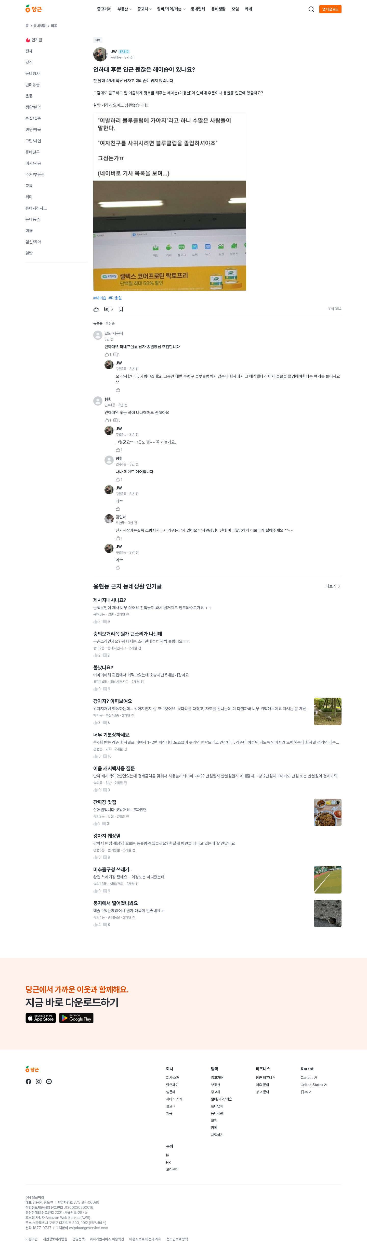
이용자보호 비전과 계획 (145, 1239)
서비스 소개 (174, 1099)
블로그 (170, 1106)
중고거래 (104, 9)
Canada (309, 1078)
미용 (97, 40)
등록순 (97, 323)
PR (168, 1162)
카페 (248, 9)
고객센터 (172, 1169)
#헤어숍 (100, 298)
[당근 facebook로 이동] (28, 1081)
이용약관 (31, 1239)
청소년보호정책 (177, 1239)
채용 (169, 1113)
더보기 (333, 586)
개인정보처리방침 (55, 1239)
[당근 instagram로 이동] (39, 1081)
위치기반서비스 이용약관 (107, 1239)
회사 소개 (172, 1078)
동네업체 (198, 9)
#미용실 (115, 298)
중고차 (142, 9)
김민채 (121, 517)
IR (167, 1155)
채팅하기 (217, 1135)
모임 (235, 9)
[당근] (33, 9)
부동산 (122, 9)
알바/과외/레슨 (169, 9)
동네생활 (218, 9)
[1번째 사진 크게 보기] (169, 201)
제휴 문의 (262, 1085)
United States (314, 1085)
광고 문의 (262, 1092)
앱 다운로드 (330, 9)
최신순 (110, 323)
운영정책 (78, 1239)
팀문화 (170, 1092)
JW (119, 363)
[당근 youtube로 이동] (49, 1081)
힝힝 (108, 399)
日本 (306, 1092)
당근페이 (172, 1085)
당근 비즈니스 (265, 1078)
